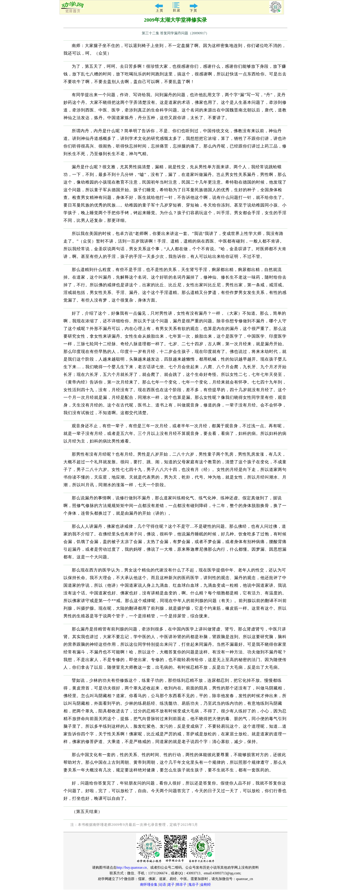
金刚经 (205, 884)
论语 (162, 884)
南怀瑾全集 (149, 884)
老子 (171, 884)
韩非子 (181, 884)
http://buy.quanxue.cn (132, 867)
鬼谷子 (193, 884)
